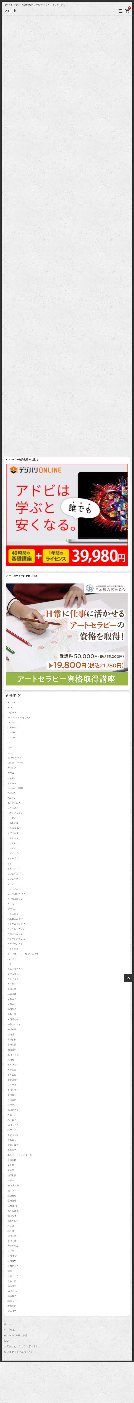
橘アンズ (12, 1190)
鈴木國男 (12, 1261)
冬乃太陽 (12, 1014)
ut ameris (12, 783)
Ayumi (11, 707)
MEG (10, 743)
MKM (10, 753)
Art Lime (11, 702)
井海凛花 (12, 994)
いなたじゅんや (15, 813)
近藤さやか (13, 1246)
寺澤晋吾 (12, 1100)
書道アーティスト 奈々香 (20, 1155)
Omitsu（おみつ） (16, 763)
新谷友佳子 (13, 1145)
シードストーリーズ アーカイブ (23, 954)
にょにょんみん (15, 888)
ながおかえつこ (15, 873)
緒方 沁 (11, 1231)
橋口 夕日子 (13, 1185)
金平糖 (11, 1251)
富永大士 (12, 1095)
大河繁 (11, 1060)
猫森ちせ (12, 1216)
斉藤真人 (12, 1140)
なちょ (11, 883)
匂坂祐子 (12, 1029)
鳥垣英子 (12, 1296)
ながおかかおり (15, 878)
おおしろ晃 (13, 823)
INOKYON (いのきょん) (19, 717)
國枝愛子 (12, 1050)
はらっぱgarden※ (16, 893)
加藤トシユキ (14, 1024)
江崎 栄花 (12, 1206)
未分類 (11, 1165)
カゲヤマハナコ (15, 944)
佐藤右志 (12, 1004)
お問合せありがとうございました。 (23, 1346)
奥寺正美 (12, 1070)
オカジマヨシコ (15, 934)
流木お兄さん (14, 1211)
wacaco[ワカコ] (15, 788)
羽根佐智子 (13, 1236)
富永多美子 (13, 1090)
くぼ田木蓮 (13, 833)
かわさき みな (14, 828)
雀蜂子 (11, 1271)
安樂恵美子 (13, 1080)
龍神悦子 (12, 1311)
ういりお (12, 818)
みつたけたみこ (15, 899)
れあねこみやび (15, 919)
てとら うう (13, 858)
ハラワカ (12, 959)
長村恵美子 (13, 1266)
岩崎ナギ (12, 1115)
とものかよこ (14, 868)
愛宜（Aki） (13, 1135)
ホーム (8, 1324)
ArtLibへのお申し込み (16, 1335)
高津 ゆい (12, 1291)
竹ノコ (11, 1226)
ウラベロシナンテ (16, 929)
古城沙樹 (12, 1039)
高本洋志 (12, 1286)
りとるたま (13, 914)
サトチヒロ (13, 949)
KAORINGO (13, 727)
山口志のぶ (13, 1110)
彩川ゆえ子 (13, 1125)
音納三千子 (13, 1276)
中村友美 (12, 989)
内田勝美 (12, 1009)
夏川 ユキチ (13, 1055)
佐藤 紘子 (12, 999)
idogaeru (12, 712)
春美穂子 (12, 1150)
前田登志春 (13, 1019)
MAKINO (12, 732)
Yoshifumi (12, 798)
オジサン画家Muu (16, 939)
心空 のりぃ (14, 1130)
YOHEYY (11, 793)
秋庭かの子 (13, 1221)
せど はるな (13, 853)
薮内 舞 (12, 1241)
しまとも (12, 848)
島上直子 (12, 1120)
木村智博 (12, 1160)
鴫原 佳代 (12, 1301)
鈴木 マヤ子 (13, 1256)
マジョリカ (13, 974)
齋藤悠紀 (12, 1306)
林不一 (11, 1180)
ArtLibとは (10, 1329)
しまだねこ (13, 843)
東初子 (11, 1170)
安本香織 (12, 1075)
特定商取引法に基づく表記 (18, 1352)
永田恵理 (12, 1201)
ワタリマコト (14, 984)
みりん (11, 904)
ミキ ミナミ (13, 979)
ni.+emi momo (14, 758)
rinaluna (11, 778)
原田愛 (11, 1034)
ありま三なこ (14, 803)
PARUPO (12, 768)
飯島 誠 (12, 1281)
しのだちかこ (14, 838)
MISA (10, 748)
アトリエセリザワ (16, 924)
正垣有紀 (12, 1195)
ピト (10, 964)
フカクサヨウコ (15, 969)
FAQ (6, 1341)
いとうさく (13, 808)
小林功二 (12, 1105)
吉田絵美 (12, 1044)
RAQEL (11, 773)
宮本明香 (12, 1085)
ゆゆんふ (12, 909)
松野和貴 (12, 1175)
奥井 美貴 (12, 1065)
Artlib (10, 10)
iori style (12, 722)
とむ (10, 863)
